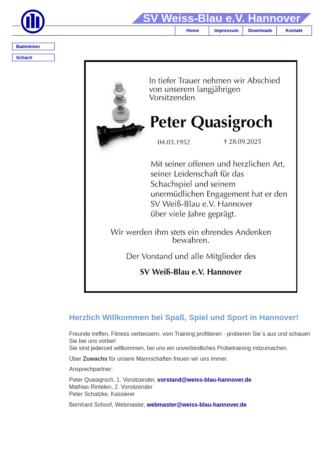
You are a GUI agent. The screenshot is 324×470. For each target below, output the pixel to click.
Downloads (260, 30)
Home (192, 30)
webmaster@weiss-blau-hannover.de (197, 405)
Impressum (226, 30)
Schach (24, 57)
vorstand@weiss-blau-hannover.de (204, 380)
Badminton (28, 46)
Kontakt (294, 30)
